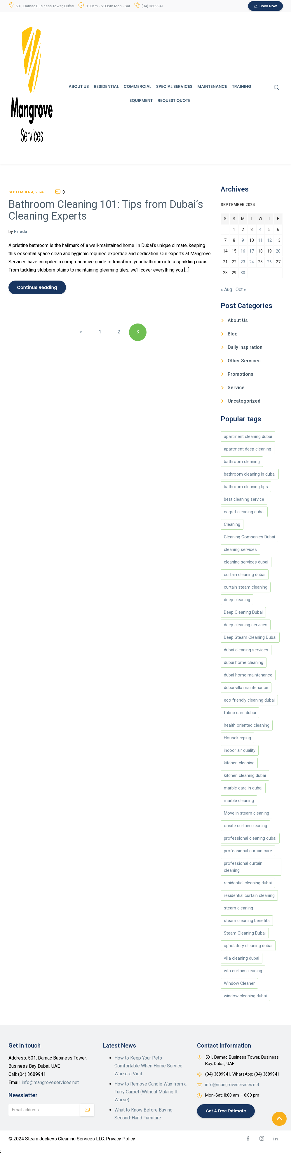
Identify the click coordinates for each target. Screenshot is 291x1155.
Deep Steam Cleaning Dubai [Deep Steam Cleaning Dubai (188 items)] (250, 637)
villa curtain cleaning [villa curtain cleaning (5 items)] (243, 970)
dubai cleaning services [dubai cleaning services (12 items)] (246, 650)
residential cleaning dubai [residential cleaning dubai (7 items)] (248, 883)
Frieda (20, 231)
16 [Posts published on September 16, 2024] (243, 251)
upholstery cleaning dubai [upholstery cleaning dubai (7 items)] (248, 945)
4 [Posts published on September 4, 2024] (260, 229)
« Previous (81, 335)
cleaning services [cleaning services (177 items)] (240, 549)
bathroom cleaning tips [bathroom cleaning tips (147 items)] (246, 486)
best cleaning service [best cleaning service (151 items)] (244, 499)
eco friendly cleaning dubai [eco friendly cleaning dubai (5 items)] (249, 700)
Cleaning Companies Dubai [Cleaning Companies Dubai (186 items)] (249, 537)
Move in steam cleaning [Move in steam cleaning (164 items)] (246, 813)
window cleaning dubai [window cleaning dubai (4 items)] (245, 996)
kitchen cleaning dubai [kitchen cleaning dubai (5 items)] (245, 775)
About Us (79, 86)
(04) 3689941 (152, 6)
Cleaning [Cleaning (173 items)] (232, 524)
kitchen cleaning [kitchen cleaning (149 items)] (239, 763)
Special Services (174, 86)
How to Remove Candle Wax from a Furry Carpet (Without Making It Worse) (150, 1091)
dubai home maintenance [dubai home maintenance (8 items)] (248, 675)
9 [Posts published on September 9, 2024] (243, 240)
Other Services (244, 360)
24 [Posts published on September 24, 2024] (251, 262)
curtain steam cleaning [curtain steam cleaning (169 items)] (245, 587)
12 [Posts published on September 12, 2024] (269, 240)
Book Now (265, 6)
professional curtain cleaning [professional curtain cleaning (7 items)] (243, 867)
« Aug (226, 289)
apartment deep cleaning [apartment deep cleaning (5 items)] (247, 449)
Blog (233, 334)
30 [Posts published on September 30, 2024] (243, 272)
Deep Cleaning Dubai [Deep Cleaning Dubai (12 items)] (243, 612)
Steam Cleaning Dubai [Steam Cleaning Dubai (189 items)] (245, 933)
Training (241, 86)
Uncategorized (244, 401)
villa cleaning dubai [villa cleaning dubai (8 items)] (241, 958)
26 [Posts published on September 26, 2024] (269, 262)
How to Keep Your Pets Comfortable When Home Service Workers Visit (148, 1065)
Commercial (137, 86)
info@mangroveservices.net (50, 1082)
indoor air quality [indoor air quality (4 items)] (239, 750)
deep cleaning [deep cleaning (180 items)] (237, 599)
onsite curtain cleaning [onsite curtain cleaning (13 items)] (245, 825)
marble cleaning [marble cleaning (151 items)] (239, 800)
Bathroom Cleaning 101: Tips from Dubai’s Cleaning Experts (105, 210)
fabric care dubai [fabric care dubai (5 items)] (240, 712)
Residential (106, 86)
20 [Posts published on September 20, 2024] (278, 251)
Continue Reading (37, 287)
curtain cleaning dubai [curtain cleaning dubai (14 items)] (244, 574)
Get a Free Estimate (226, 1110)
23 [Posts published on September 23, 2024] (243, 262)
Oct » (241, 289)
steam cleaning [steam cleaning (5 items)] (238, 908)
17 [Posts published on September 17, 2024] (251, 251)
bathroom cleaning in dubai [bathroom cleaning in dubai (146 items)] (250, 474)
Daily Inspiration (245, 347)
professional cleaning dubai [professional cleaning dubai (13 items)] (250, 838)
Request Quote (174, 100)
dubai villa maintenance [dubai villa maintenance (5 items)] (246, 687)
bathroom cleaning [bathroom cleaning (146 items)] (242, 461)
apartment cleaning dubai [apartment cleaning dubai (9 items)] (248, 436)
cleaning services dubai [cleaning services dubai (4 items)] (246, 562)
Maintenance (212, 86)
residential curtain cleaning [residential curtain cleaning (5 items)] (249, 895)
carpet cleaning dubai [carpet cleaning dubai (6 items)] (244, 511)
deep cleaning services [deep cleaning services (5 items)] (245, 624)
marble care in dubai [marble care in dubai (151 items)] (243, 788)
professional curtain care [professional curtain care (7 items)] (248, 850)
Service (236, 387)
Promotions (240, 374)
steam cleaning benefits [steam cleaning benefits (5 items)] (247, 920)
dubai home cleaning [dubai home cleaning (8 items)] (243, 662)
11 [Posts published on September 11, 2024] (260, 240)
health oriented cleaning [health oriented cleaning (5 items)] (246, 725)
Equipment (141, 100)
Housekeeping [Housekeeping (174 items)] (237, 737)
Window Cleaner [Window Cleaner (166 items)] (239, 983)
